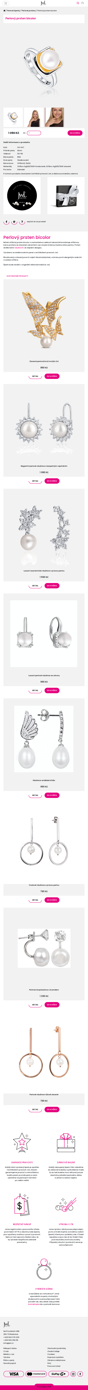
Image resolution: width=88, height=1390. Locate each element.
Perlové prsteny (29, 10)
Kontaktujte (33, 1304)
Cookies (51, 1354)
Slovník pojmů (9, 1363)
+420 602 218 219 (10, 1340)
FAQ (49, 1363)
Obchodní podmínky (56, 1348)
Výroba (6, 1357)
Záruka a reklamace (56, 1360)
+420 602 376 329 (11, 1337)
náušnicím (19, 248)
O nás (6, 1351)
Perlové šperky (13, 10)
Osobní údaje (53, 1351)
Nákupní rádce (10, 1348)
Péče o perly (8, 1360)
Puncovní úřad (53, 1366)
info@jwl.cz (8, 1343)
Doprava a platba (55, 1357)
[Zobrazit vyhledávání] (78, 3)
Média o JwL (8, 1354)
